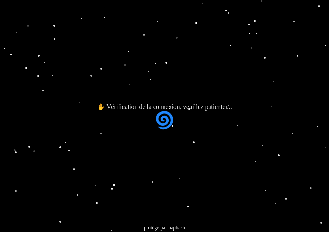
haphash (176, 227)
